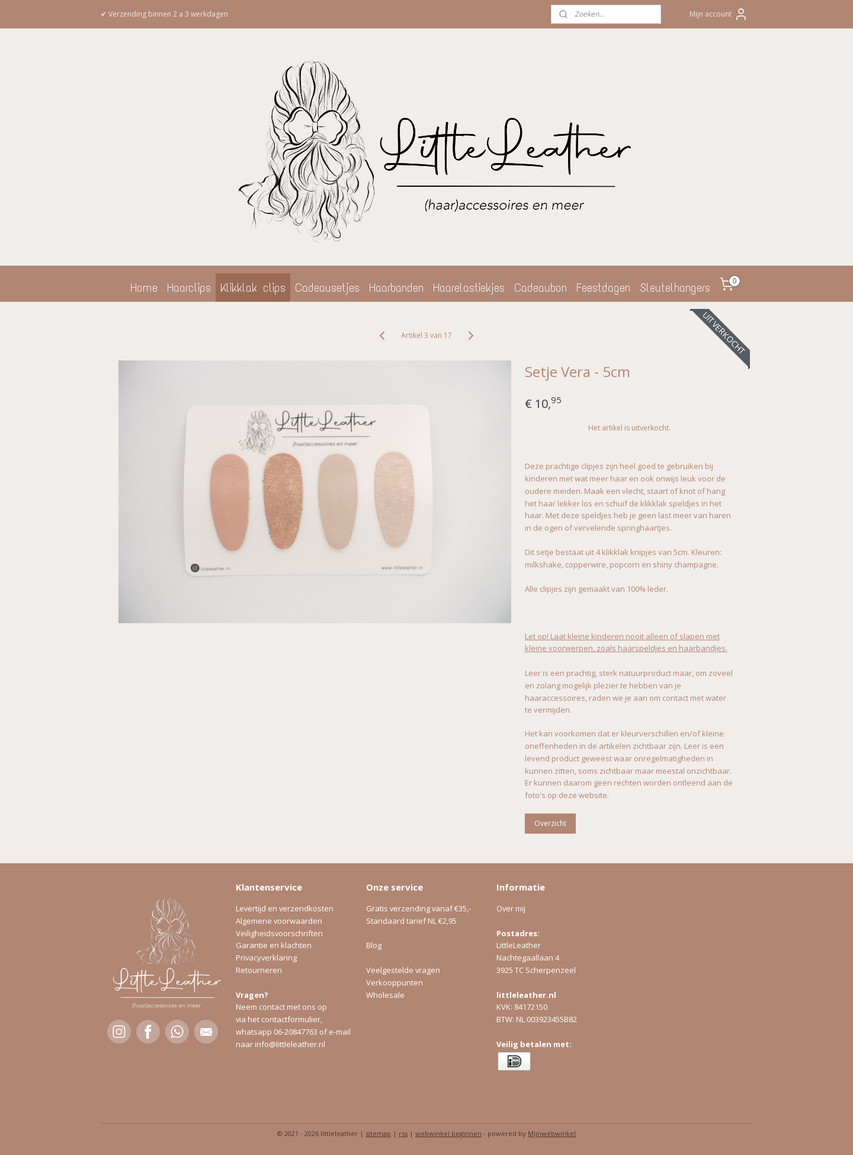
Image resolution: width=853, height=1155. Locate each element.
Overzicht (550, 823)
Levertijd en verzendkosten (284, 908)
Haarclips (189, 287)
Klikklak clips (253, 287)
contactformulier (290, 1019)
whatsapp (255, 1031)
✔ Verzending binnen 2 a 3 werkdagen (164, 14)
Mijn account (719, 14)
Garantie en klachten (274, 945)
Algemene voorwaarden (279, 920)
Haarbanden (396, 287)
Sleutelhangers (675, 287)
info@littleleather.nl (290, 1044)
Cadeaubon (540, 287)
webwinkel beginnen (448, 1133)
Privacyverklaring (266, 957)
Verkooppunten (394, 982)
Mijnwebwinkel (552, 1133)
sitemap (378, 1133)
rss (403, 1133)
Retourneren (259, 970)
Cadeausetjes (327, 287)
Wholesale (385, 995)
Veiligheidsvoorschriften (279, 933)
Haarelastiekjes (469, 287)
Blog (373, 945)
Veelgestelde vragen (403, 970)
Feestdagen (603, 287)
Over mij (510, 908)
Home (144, 287)
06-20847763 (296, 1031)
